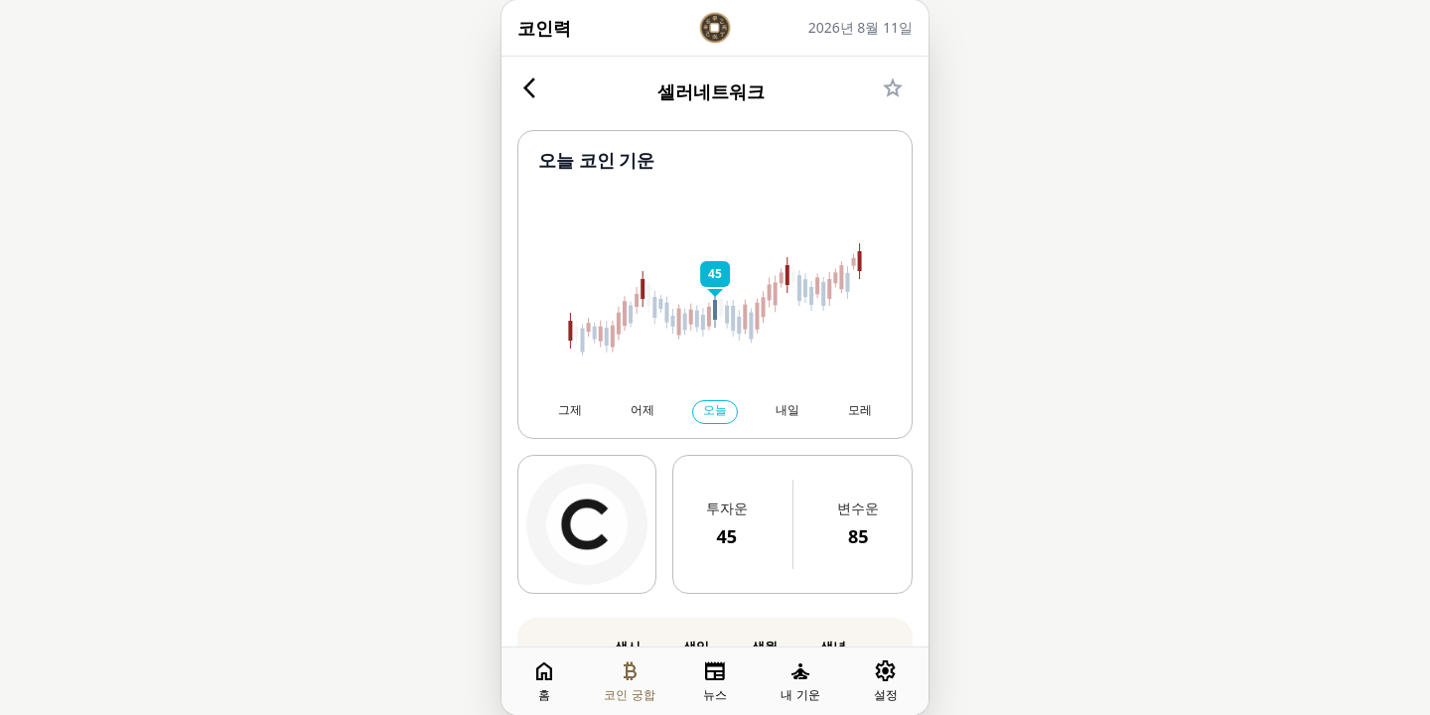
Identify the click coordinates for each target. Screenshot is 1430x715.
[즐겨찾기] (893, 91)
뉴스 (715, 680)
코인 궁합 (629, 680)
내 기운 (800, 680)
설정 (886, 680)
